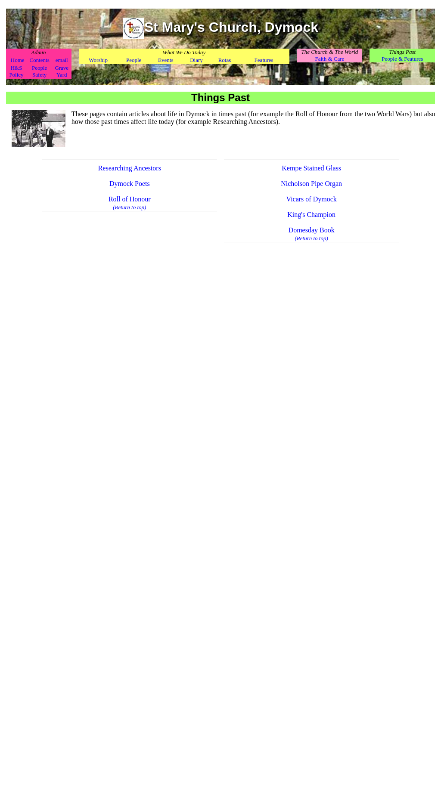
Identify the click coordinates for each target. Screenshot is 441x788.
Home (18, 60)
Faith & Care (329, 59)
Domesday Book (312, 230)
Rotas (224, 60)
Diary (196, 60)
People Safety (39, 71)
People (133, 60)
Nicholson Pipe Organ (311, 183)
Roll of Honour (130, 199)
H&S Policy (16, 71)
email (62, 60)
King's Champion (311, 214)
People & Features (402, 59)
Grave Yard (61, 71)
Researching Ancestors (129, 168)
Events (165, 60)
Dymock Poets (129, 183)
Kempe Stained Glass (311, 168)
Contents (40, 60)
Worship (98, 60)
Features (264, 60)
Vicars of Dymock (311, 199)
